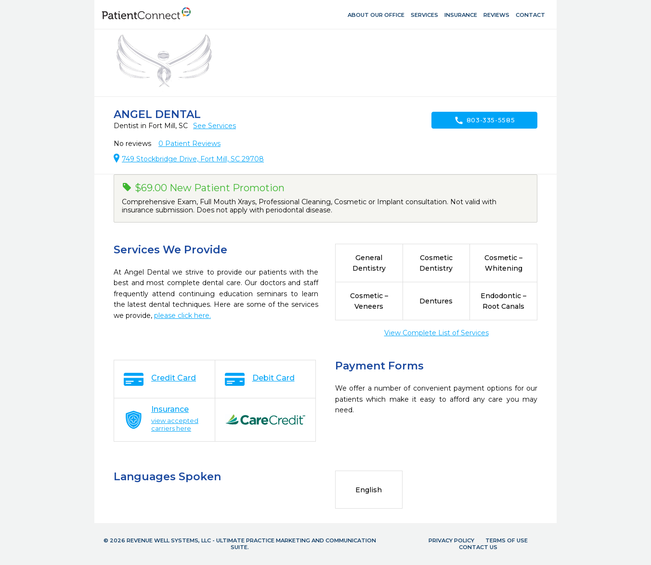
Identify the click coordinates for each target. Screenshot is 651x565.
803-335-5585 (484, 120)
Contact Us (478, 547)
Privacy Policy (451, 540)
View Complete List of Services (436, 332)
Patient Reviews (189, 143)
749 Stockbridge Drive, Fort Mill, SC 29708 (193, 159)
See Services (214, 125)
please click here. (182, 315)
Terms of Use (506, 540)
